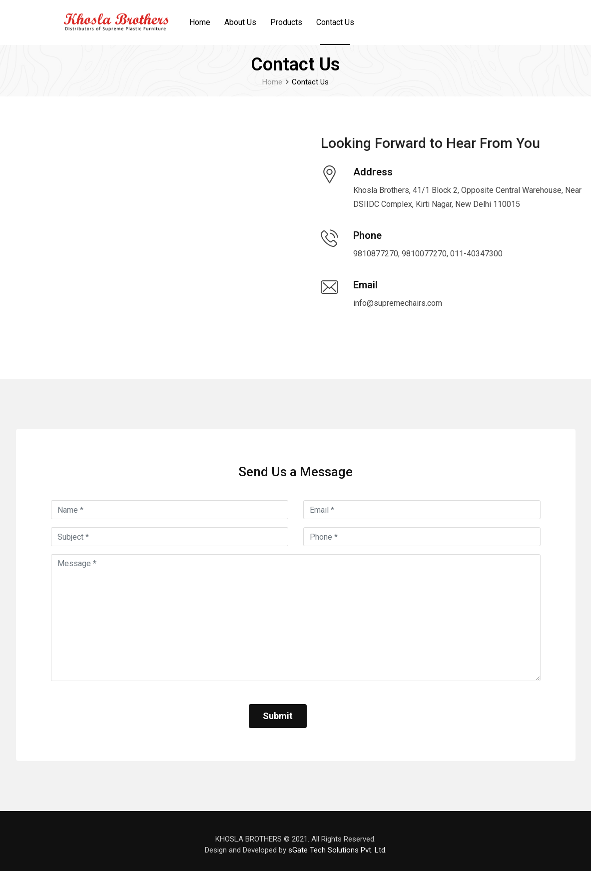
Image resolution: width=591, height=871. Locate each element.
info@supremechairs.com (397, 303)
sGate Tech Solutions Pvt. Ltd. (337, 850)
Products (286, 22)
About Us (240, 22)
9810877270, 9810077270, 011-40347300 (428, 253)
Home (199, 22)
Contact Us (335, 22)
